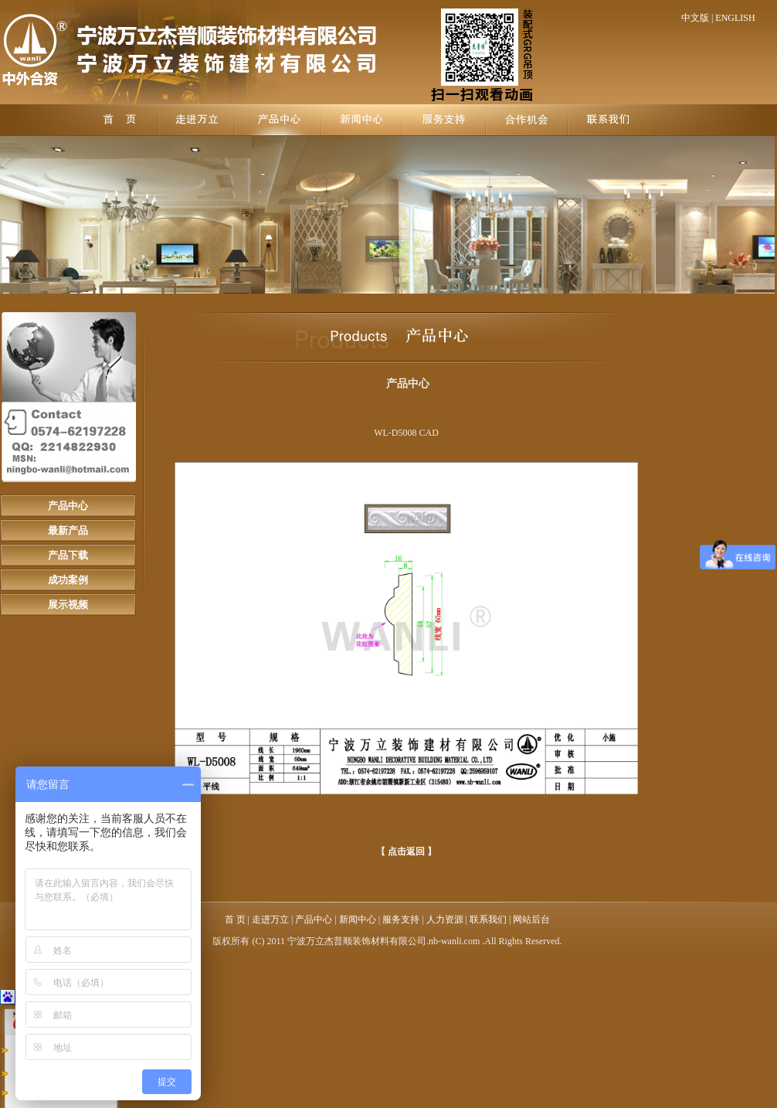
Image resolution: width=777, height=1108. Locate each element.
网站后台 (531, 919)
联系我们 (488, 919)
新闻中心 (357, 919)
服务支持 (400, 919)
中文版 (695, 17)
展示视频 (68, 604)
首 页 (236, 919)
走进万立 (270, 919)
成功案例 (68, 580)
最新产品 (68, 530)
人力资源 (444, 919)
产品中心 (68, 506)
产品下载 (68, 555)
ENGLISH (735, 17)
